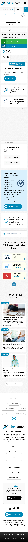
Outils (14, 462)
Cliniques (23, 408)
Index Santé (6, 534)
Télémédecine (15, 404)
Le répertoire (14, 452)
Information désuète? (13, 157)
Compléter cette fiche (13, 162)
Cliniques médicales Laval (14, 233)
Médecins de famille (15, 399)
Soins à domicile (9, 408)
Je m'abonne (15, 498)
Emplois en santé (14, 467)
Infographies (23, 15)
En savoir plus (10, 78)
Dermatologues (19, 413)
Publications (14, 457)
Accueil (12, 20)
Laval (19, 22)
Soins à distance (14, 15)
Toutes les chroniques (14, 384)
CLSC (7, 413)
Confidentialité (14, 536)
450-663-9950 (12, 41)
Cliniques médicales (11, 22)
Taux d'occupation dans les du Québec (17, 102)
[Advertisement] (14, 124)
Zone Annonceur (14, 472)
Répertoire (4, 15)
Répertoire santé (20, 20)
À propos (14, 447)
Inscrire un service (14, 207)
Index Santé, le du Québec (17, 90)
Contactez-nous (14, 478)
